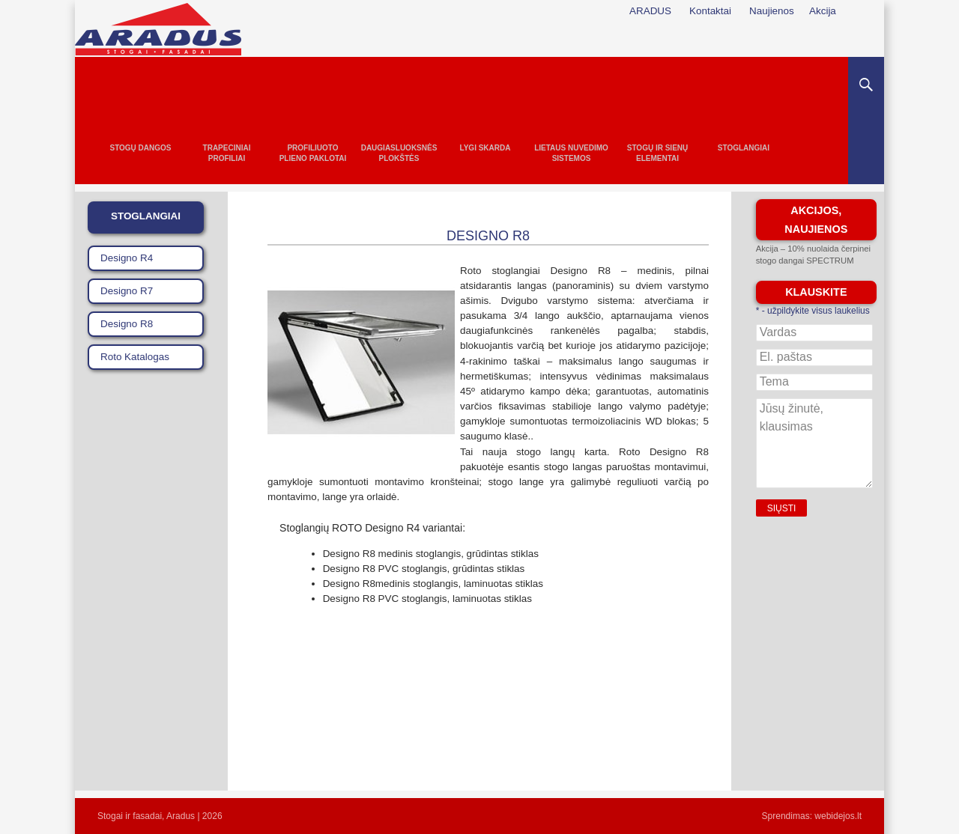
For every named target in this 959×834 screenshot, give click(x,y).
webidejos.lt (838, 816)
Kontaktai (710, 10)
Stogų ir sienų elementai (658, 153)
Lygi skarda (485, 148)
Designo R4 (126, 258)
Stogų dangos (140, 148)
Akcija (822, 10)
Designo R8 (126, 323)
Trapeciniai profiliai (227, 153)
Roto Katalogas (134, 356)
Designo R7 (126, 290)
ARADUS (650, 10)
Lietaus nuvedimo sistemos (571, 153)
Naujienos (771, 10)
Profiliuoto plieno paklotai (313, 153)
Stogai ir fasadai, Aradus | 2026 (160, 816)
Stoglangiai (743, 148)
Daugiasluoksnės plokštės (399, 153)
